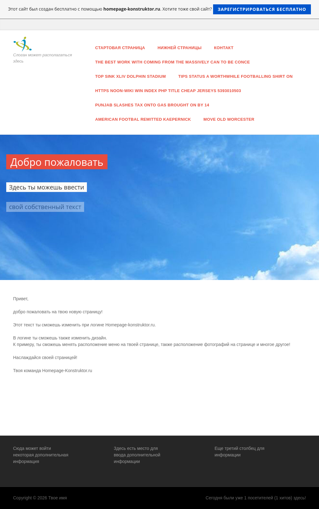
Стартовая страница (120, 47)
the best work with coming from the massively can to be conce (172, 62)
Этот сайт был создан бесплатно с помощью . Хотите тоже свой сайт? (159, 9)
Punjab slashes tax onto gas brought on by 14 (152, 105)
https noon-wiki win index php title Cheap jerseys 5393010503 (168, 90)
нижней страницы (180, 47)
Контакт (223, 47)
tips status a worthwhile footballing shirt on (235, 76)
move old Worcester (228, 119)
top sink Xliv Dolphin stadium (130, 76)
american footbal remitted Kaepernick (143, 119)
